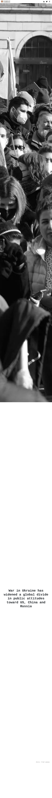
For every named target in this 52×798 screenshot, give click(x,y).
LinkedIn (44, 1)
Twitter (47, 1)
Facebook (49, 1)
